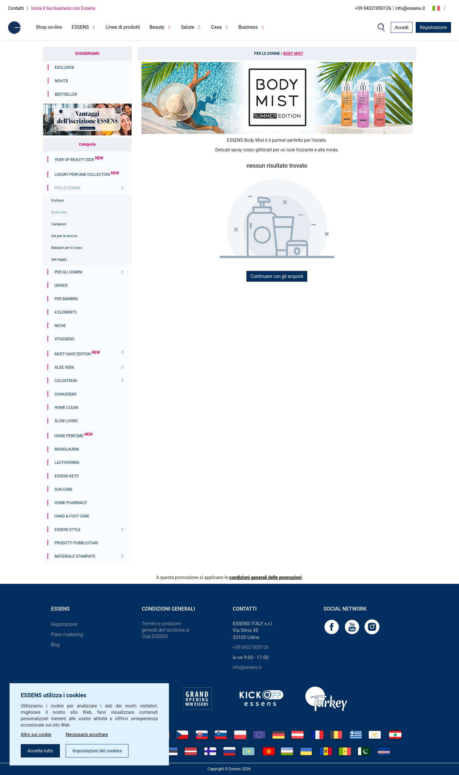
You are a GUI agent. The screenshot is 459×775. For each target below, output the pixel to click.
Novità (61, 81)
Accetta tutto (40, 750)
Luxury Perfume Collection (87, 174)
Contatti (16, 8)
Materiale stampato (75, 556)
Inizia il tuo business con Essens (63, 8)
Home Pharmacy (71, 503)
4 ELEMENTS (66, 312)
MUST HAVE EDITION (77, 354)
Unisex (61, 285)
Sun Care (63, 489)
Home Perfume (73, 436)
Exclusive (64, 67)
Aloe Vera (64, 367)
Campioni (58, 224)
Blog (55, 644)
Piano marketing (67, 634)
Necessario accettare (87, 734)
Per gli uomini (68, 272)
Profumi (57, 201)
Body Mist (59, 212)
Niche (60, 325)
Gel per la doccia (64, 236)
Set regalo (59, 259)
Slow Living (66, 421)
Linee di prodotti (123, 27)
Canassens (65, 394)
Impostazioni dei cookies (97, 750)
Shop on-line (49, 27)
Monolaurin (67, 449)
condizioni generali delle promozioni (265, 577)
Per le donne (67, 188)
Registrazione (433, 27)
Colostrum (66, 381)
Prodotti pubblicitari (76, 543)
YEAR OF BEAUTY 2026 (79, 159)
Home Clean (66, 407)
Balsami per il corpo (66, 248)
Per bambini (66, 299)
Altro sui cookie (36, 734)
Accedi (402, 27)
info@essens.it (410, 8)
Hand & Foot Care (72, 516)
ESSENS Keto (67, 476)
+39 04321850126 (373, 8)
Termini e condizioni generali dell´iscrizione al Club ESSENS (165, 630)
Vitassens (64, 339)
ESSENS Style (67, 529)
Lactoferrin (67, 462)
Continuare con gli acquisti (277, 276)
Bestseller (66, 94)
